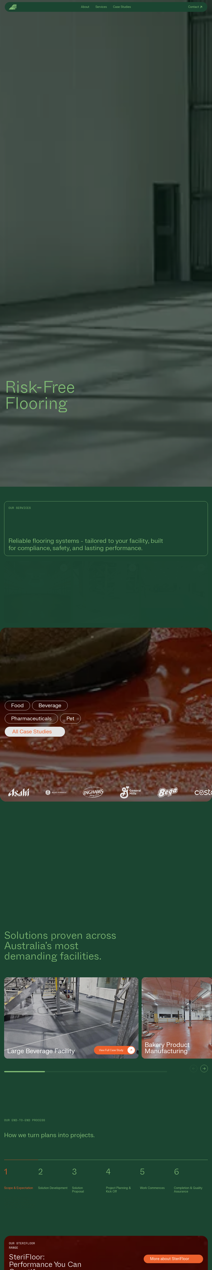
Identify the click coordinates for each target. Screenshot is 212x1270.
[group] (71, 1018)
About (85, 7)
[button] (193, 1068)
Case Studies (122, 7)
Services (101, 7)
